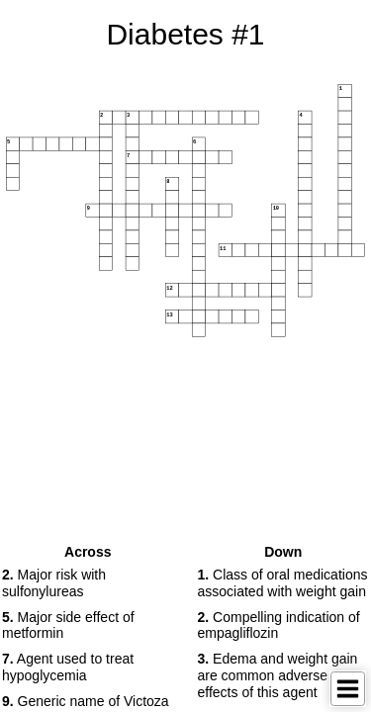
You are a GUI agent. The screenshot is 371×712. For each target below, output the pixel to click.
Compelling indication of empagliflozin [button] (279, 625)
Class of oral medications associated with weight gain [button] (283, 583)
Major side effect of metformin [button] (68, 625)
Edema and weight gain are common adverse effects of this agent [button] (278, 675)
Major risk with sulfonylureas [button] (54, 583)
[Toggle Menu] (347, 688)
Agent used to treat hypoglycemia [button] (68, 667)
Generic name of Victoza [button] (85, 701)
